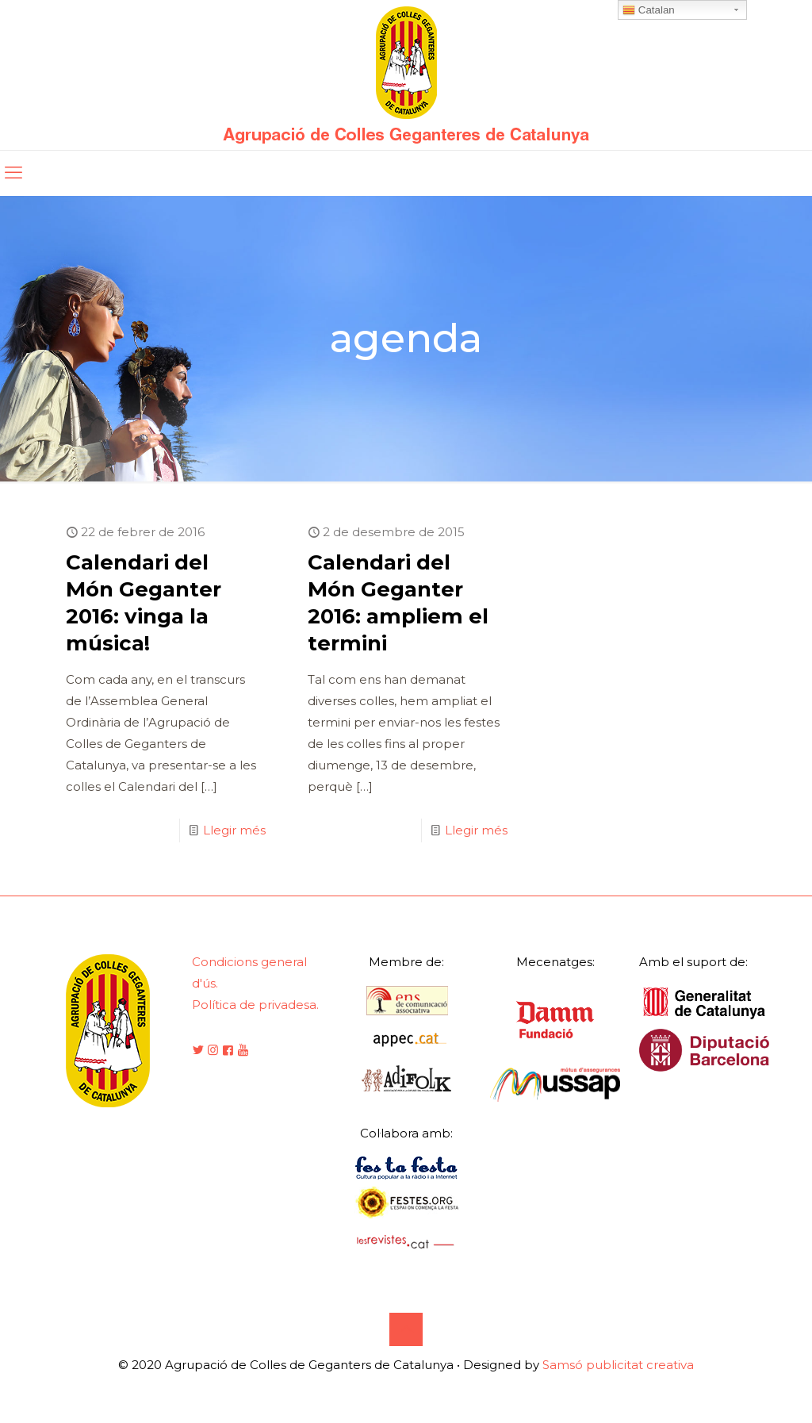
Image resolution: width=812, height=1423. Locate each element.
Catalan (648, 10)
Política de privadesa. (255, 1004)
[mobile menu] (13, 172)
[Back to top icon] (406, 1329)
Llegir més (234, 830)
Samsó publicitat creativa (618, 1364)
